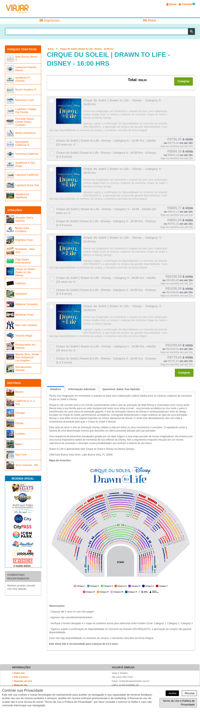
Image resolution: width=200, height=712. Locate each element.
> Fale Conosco (20, 677)
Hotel (149, 20)
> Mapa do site (19, 685)
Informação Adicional (81, 389)
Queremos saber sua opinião (121, 389)
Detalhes (55, 389)
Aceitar (172, 693)
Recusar (189, 693)
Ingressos (50, 20)
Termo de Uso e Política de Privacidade (179, 702)
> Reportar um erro (22, 681)
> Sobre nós (18, 673)
